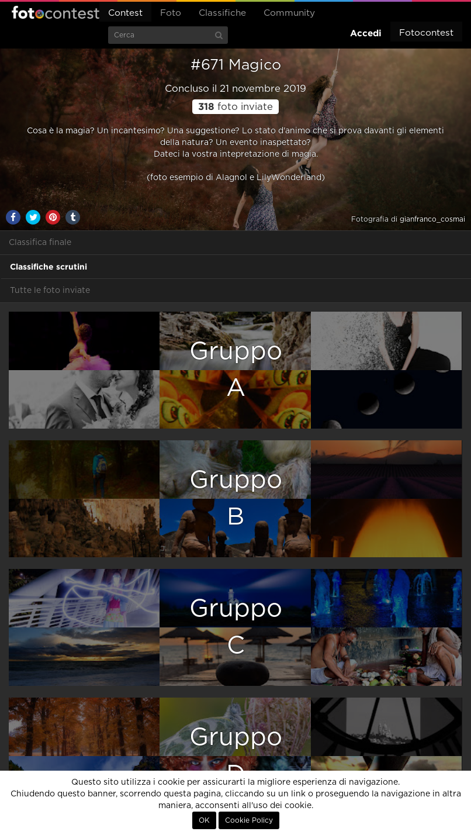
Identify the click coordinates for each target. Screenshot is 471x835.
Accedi (366, 33)
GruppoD (235, 755)
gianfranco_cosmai (432, 219)
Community (289, 13)
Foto (170, 13)
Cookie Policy (249, 820)
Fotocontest (55, 12)
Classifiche (222, 13)
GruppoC (235, 627)
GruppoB (235, 498)
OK (204, 820)
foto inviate (235, 107)
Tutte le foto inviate (50, 291)
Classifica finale (40, 243)
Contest (125, 13)
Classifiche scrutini (48, 266)
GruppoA (235, 370)
